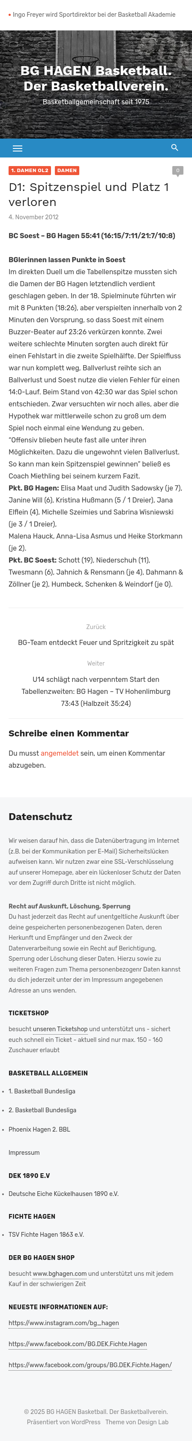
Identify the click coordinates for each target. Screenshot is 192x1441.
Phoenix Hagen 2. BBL (39, 1129)
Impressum (24, 1152)
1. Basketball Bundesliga (42, 1091)
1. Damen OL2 (29, 170)
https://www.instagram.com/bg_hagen (64, 1323)
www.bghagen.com (60, 1274)
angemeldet (60, 753)
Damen (67, 170)
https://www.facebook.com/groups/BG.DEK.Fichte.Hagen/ (90, 1365)
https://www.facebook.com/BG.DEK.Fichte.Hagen (78, 1344)
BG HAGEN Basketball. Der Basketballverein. (96, 78)
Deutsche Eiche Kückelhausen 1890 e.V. (64, 1194)
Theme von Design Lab (136, 1422)
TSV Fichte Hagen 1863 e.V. (46, 1234)
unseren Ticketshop (60, 1029)
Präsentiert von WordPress (64, 1422)
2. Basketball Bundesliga (42, 1110)
